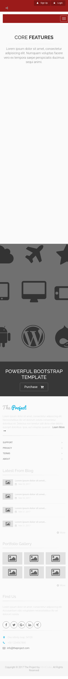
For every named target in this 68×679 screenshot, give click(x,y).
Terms (6, 453)
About (6, 459)
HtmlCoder (46, 667)
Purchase (34, 387)
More (60, 532)
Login (58, 3)
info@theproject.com (16, 648)
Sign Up (42, 3)
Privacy (7, 448)
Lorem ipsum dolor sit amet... (30, 480)
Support (8, 442)
